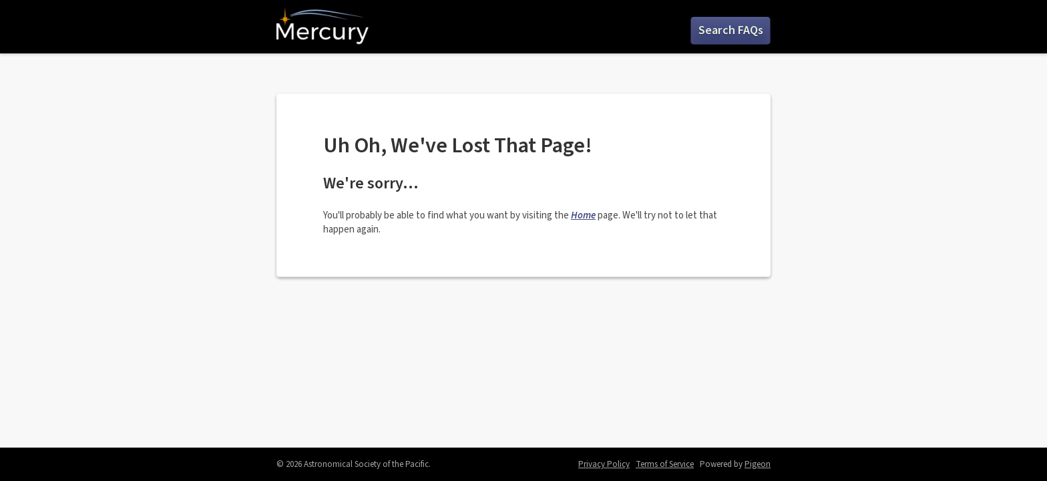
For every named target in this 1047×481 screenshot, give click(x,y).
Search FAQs (730, 30)
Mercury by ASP (322, 26)
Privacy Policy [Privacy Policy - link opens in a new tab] (604, 464)
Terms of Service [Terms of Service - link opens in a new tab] (665, 464)
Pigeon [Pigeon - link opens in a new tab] (758, 464)
